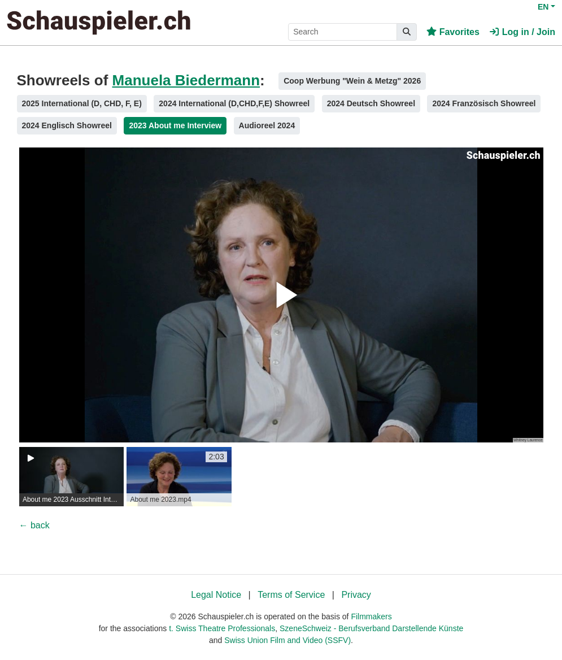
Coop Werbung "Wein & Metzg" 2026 (352, 80)
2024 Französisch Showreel (483, 103)
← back (34, 525)
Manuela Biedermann (186, 80)
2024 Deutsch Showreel (371, 103)
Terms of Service (291, 595)
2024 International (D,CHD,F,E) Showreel (234, 103)
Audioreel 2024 (267, 125)
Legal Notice (216, 595)
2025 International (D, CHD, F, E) (82, 103)
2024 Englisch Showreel (67, 125)
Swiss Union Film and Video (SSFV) (287, 640)
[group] (71, 476)
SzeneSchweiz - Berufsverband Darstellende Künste (371, 628)
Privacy (356, 595)
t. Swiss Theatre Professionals (222, 628)
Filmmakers (371, 616)
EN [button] (543, 6)
